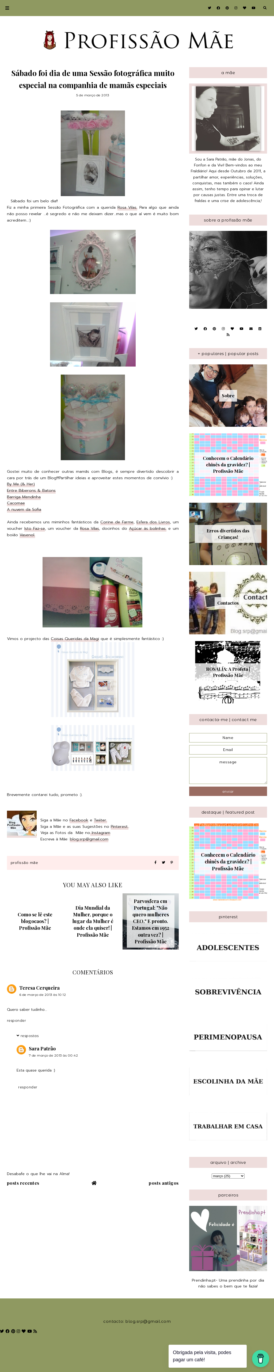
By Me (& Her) (21, 484)
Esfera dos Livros (153, 522)
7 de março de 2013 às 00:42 (53, 1055)
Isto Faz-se (34, 528)
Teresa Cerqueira (39, 988)
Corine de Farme (117, 522)
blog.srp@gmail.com (89, 839)
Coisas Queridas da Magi (75, 639)
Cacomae (16, 503)
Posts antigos (164, 1183)
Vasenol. (27, 535)
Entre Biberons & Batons (31, 490)
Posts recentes (23, 1183)
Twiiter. (100, 820)
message (228, 770)
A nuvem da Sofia (24, 509)
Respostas (30, 1036)
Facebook (79, 820)
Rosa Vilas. (127, 207)
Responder (16, 1020)
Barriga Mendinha (24, 497)
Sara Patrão (42, 1048)
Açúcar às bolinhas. (147, 528)
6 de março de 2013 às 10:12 (42, 995)
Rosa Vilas (89, 528)
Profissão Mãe (24, 863)
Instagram (100, 833)
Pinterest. (119, 826)
